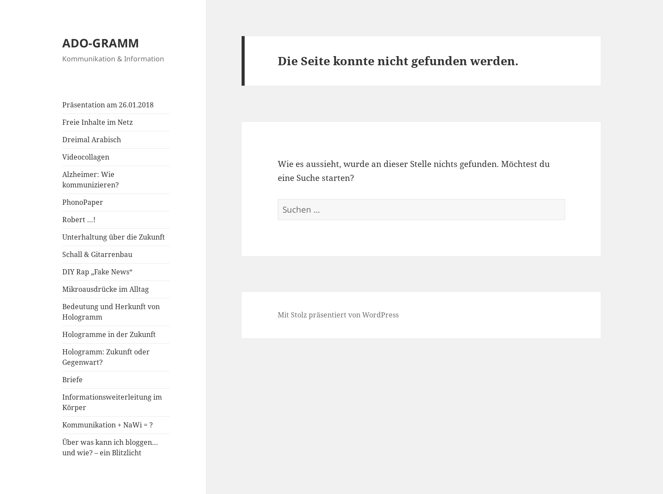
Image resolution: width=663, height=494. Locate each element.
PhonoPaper (82, 202)
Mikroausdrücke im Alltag (105, 289)
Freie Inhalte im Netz (97, 122)
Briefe (72, 379)
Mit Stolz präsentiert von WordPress (338, 315)
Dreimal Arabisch (91, 139)
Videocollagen (85, 157)
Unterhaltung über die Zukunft (113, 237)
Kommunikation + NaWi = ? (107, 425)
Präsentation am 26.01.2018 (108, 105)
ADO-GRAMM (100, 43)
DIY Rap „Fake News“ (97, 272)
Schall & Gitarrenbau (97, 254)
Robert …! (78, 219)
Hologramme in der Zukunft (109, 334)
